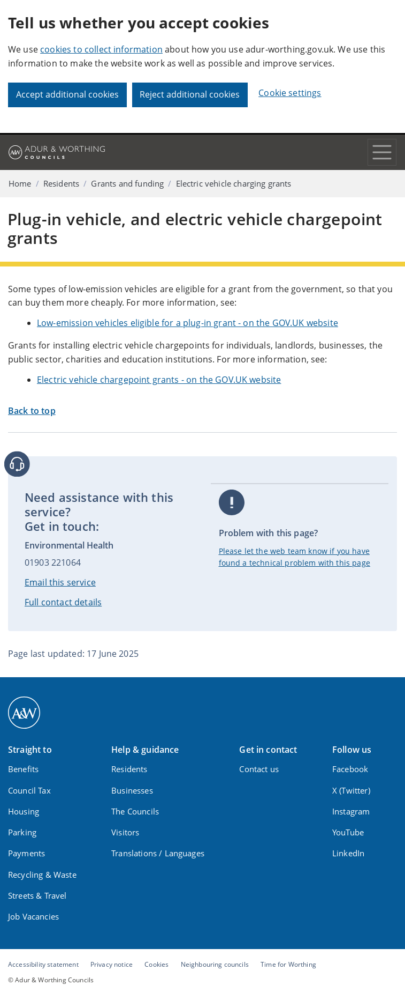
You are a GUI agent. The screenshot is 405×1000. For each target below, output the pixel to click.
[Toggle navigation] (382, 152)
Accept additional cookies (67, 94)
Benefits (23, 769)
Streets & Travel (37, 895)
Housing (23, 811)
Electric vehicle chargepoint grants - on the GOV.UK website (159, 380)
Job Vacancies (33, 916)
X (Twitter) (351, 790)
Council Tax (29, 790)
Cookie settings (289, 93)
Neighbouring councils (215, 964)
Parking (22, 832)
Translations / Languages (157, 853)
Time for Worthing (288, 964)
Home (20, 183)
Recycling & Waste (42, 874)
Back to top (32, 411)
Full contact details (63, 602)
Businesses (132, 790)
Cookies (156, 964)
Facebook (350, 769)
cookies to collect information (101, 49)
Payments (26, 853)
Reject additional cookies (190, 94)
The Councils (135, 811)
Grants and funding (127, 183)
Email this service (60, 582)
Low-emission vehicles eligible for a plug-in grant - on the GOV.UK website (187, 323)
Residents (61, 183)
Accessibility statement (43, 964)
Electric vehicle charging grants (234, 183)
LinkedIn (348, 853)
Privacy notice (111, 964)
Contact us (259, 769)
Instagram (351, 811)
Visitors (125, 832)
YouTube (348, 832)
